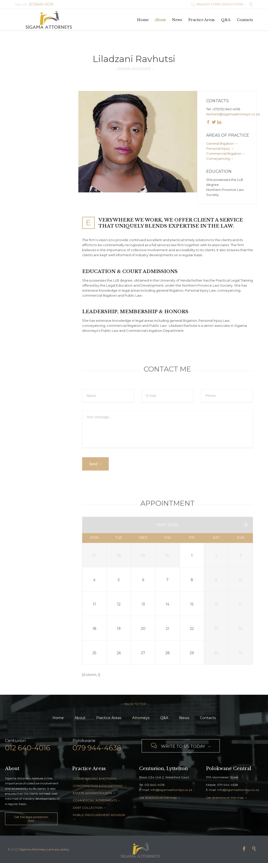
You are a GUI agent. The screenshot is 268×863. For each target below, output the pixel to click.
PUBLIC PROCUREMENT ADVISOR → (99, 817)
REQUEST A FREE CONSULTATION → (219, 4)
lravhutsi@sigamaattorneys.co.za (233, 114)
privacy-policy (59, 849)
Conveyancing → (220, 158)
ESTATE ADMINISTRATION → (94, 793)
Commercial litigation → (225, 153)
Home (58, 718)
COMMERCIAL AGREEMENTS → (97, 800)
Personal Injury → (220, 148)
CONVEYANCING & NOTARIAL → (97, 778)
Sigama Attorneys (32, 849)
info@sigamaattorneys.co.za (171, 790)
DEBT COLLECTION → (89, 808)
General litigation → (222, 143)
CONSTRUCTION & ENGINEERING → (100, 786)
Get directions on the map (158, 797)
